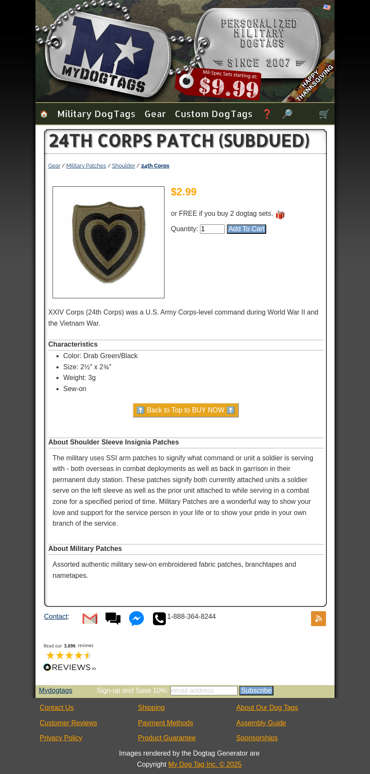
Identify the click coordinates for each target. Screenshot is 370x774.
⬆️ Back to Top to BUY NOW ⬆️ (185, 410)
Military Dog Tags (96, 113)
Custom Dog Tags (214, 113)
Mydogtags (55, 690)
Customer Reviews (68, 723)
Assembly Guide (261, 723)
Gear (155, 113)
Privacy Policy (61, 738)
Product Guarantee (167, 738)
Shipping (151, 707)
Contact (56, 616)
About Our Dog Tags (267, 707)
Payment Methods (165, 723)
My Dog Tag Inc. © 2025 (205, 764)
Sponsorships (257, 738)
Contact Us (56, 707)
